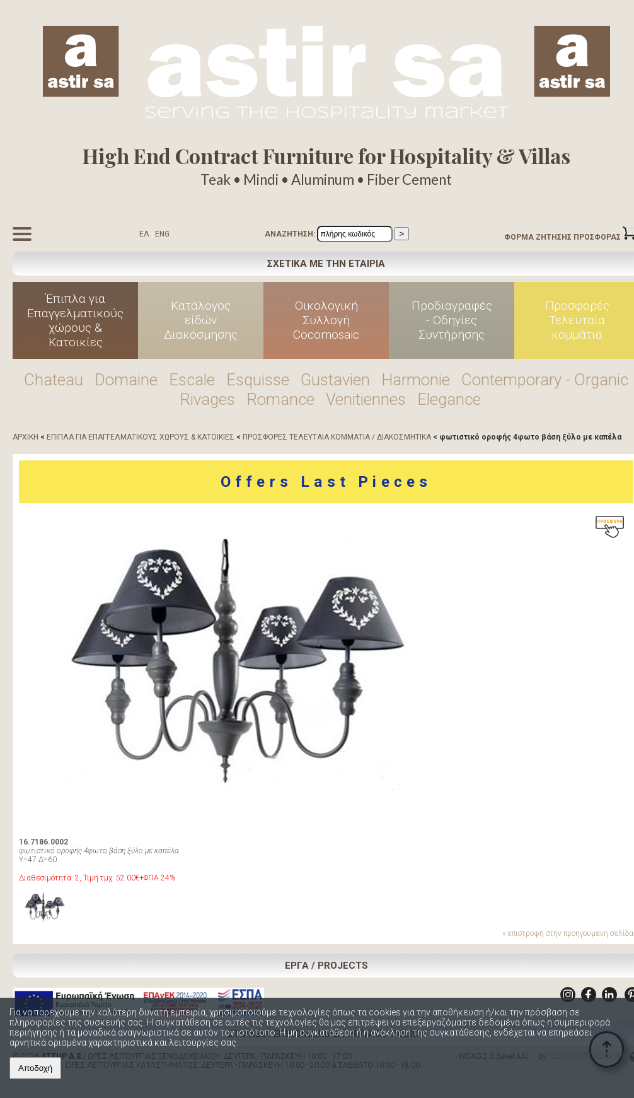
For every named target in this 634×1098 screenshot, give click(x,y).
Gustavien (335, 379)
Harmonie (415, 379)
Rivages (207, 399)
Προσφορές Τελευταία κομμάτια (577, 320)
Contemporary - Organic (544, 379)
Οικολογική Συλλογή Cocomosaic (326, 320)
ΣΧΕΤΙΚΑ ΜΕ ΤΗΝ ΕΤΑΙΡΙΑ (326, 263)
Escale (192, 379)
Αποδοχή (35, 1068)
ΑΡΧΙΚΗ (25, 437)
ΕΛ (144, 234)
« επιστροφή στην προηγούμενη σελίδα (567, 933)
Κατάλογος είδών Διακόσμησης (201, 320)
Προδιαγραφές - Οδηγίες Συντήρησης (452, 320)
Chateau (53, 379)
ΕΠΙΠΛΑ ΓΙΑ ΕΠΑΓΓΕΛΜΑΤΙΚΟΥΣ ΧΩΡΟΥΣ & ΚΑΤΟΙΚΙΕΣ (140, 437)
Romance (280, 399)
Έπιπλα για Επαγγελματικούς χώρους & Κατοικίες (75, 320)
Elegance (449, 399)
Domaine (126, 379)
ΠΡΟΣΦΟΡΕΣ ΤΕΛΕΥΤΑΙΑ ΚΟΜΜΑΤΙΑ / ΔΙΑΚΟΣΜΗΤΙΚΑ (337, 437)
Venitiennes (366, 399)
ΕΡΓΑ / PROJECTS (326, 965)
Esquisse (257, 379)
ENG (162, 234)
